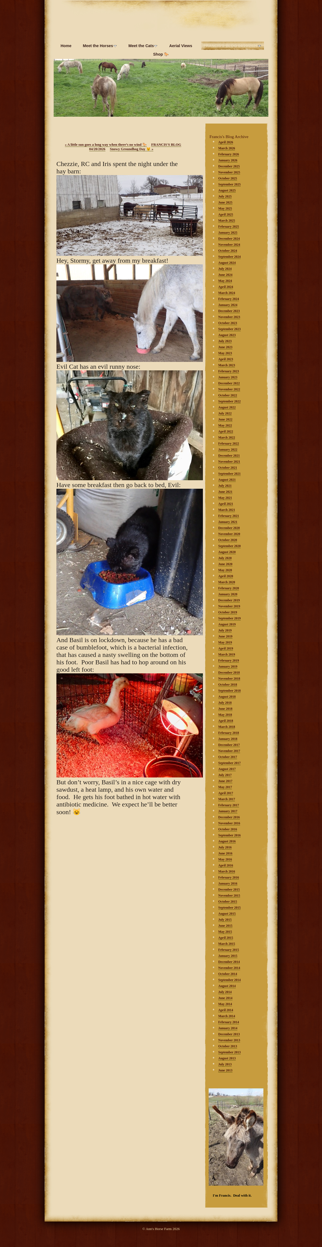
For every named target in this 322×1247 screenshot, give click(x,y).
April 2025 (225, 214)
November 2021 (229, 462)
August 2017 (227, 769)
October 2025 (227, 178)
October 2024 (227, 251)
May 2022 (225, 425)
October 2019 (227, 612)
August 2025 (227, 190)
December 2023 (229, 311)
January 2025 (227, 232)
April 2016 (225, 865)
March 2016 (226, 871)
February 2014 (228, 1022)
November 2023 (229, 317)
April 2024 (225, 287)
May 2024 (225, 281)
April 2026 (225, 142)
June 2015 (225, 926)
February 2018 (228, 733)
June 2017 (225, 781)
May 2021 (225, 498)
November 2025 (229, 172)
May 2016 (225, 859)
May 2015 (225, 932)
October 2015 (227, 901)
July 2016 (225, 847)
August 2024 (227, 263)
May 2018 (225, 715)
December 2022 (229, 383)
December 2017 (229, 745)
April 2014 (225, 1010)
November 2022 (229, 389)
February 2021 (228, 516)
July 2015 (225, 920)
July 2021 (225, 486)
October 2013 (227, 1046)
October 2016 (227, 829)
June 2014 (225, 998)
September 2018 (229, 691)
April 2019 (225, 648)
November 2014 (229, 968)
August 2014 (227, 986)
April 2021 (225, 504)
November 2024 (229, 245)
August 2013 (227, 1058)
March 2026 (226, 148)
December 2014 (229, 962)
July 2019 (225, 630)
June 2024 (225, 275)
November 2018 (229, 678)
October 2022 (227, 395)
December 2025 (229, 166)
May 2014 (225, 1004)
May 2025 (225, 208)
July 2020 (225, 558)
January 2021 (227, 522)
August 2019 (227, 624)
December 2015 (229, 889)
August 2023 (227, 335)
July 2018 (225, 703)
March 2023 (226, 365)
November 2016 (229, 823)
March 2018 (226, 727)
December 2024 (229, 239)
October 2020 (227, 540)
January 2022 (227, 449)
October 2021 (227, 468)
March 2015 (226, 944)
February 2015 (228, 950)
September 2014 (229, 980)
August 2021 (227, 480)
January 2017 (227, 811)
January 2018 (227, 739)
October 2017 (227, 757)
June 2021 (225, 492)
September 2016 (229, 835)
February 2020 (228, 588)
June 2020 (225, 564)
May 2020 (225, 570)
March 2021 (226, 510)
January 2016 (227, 883)
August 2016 (227, 841)
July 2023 (225, 341)
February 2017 (228, 805)
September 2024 (229, 257)
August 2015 (227, 914)
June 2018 (225, 709)
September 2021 (229, 474)
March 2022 (226, 437)
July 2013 (225, 1064)
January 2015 (227, 956)
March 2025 (226, 220)
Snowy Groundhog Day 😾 (131, 149)
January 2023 (227, 377)
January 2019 (227, 666)
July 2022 (225, 413)
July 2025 (225, 196)
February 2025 (228, 226)
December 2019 (229, 600)
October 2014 (227, 974)
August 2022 (227, 407)
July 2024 (225, 269)
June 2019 (225, 636)
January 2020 (227, 594)
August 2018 (227, 697)
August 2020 (227, 552)
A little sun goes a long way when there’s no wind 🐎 (106, 144)
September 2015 (229, 907)
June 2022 (225, 419)
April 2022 (225, 431)
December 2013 (229, 1034)
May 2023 (225, 353)
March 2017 (226, 799)
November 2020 (229, 534)
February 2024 (228, 299)
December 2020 (229, 528)
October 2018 (227, 685)
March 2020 (226, 582)
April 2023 (225, 359)
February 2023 (228, 371)
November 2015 (229, 895)
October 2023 (227, 323)
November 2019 (229, 606)
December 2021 (229, 455)
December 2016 (229, 817)
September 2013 (229, 1052)
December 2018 (229, 672)
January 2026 (227, 160)
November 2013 (229, 1040)
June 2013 (225, 1070)
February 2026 (228, 154)
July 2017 (225, 775)
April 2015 (225, 938)
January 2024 (227, 305)
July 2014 (225, 992)
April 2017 (225, 793)
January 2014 (227, 1028)
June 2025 (225, 202)
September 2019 (229, 618)
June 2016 (225, 853)
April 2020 (225, 576)
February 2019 (228, 660)
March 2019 (226, 654)
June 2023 (225, 347)
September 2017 (229, 763)
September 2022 (229, 401)
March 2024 (226, 293)
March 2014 (226, 1016)
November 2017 (229, 751)
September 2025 (229, 184)
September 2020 (229, 546)
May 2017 (225, 787)
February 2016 (228, 877)
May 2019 (225, 642)
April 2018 (225, 721)
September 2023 (229, 329)
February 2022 (228, 443)
